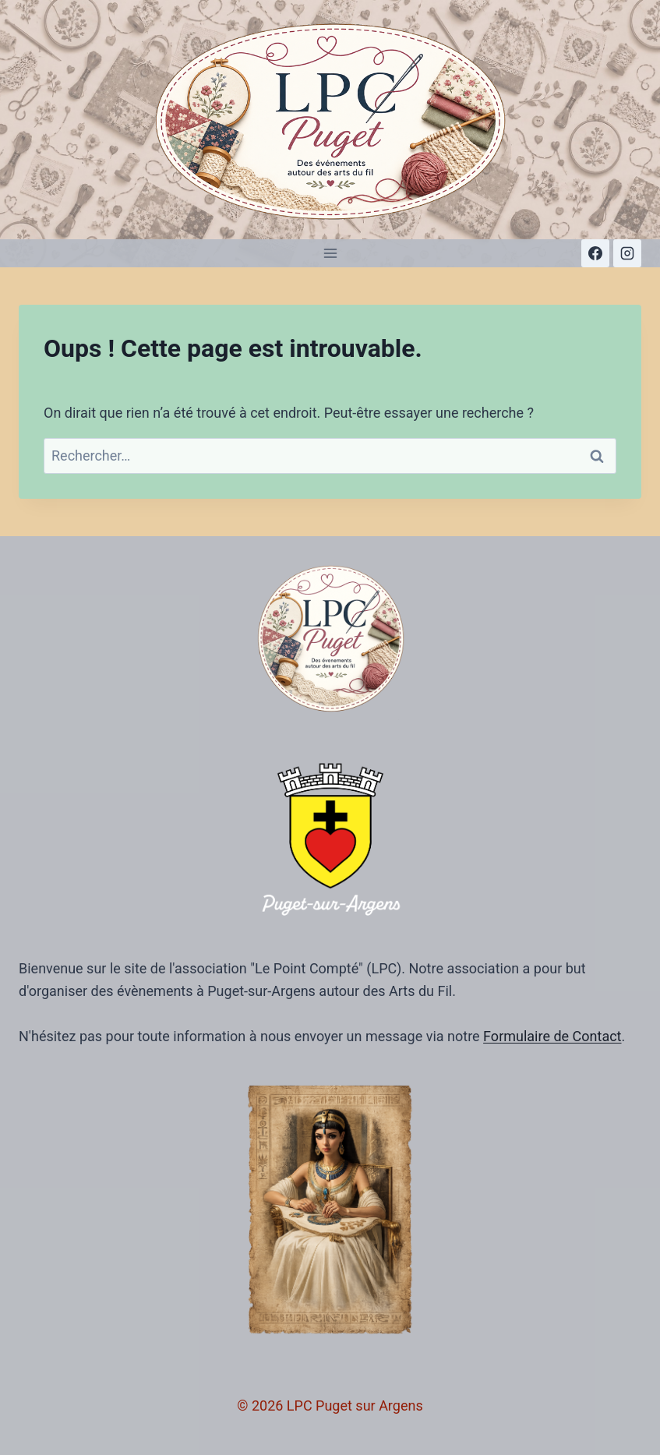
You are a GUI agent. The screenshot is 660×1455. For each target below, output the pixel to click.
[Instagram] (627, 253)
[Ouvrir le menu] (330, 253)
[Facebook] (595, 253)
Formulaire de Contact (552, 1036)
